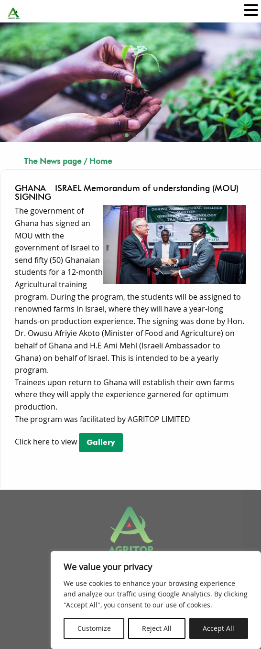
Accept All (218, 628)
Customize (94, 628)
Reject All (157, 628)
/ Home (98, 161)
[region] (156, 600)
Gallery (101, 442)
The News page (52, 161)
